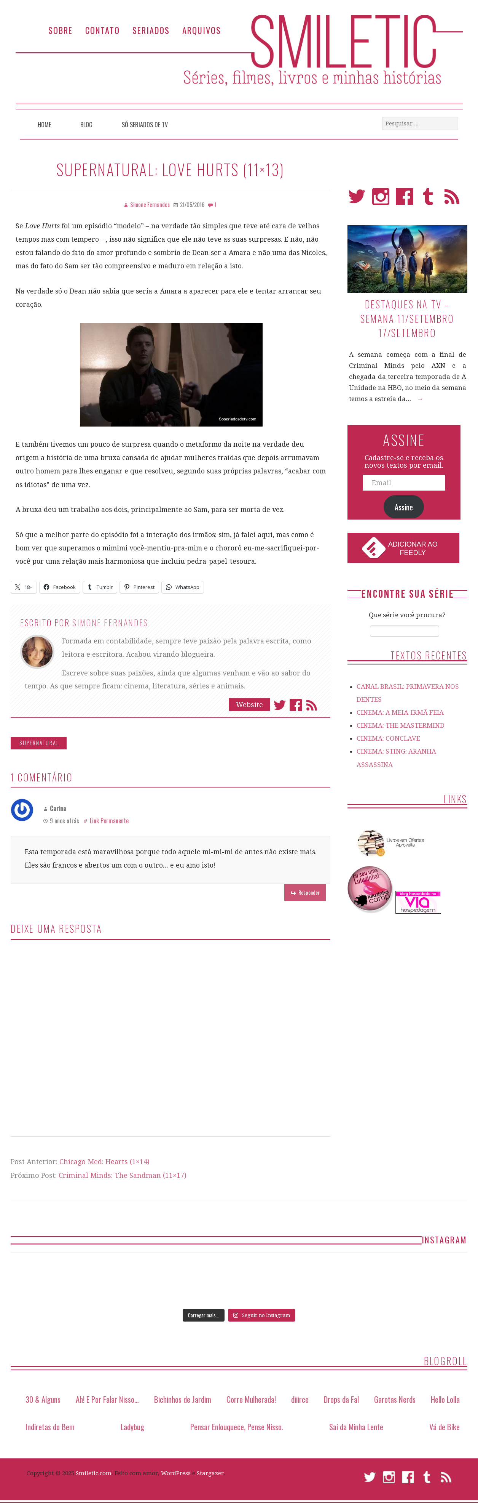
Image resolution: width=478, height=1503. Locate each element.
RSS (451, 200)
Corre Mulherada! (251, 1399)
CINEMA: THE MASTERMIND (401, 725)
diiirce (300, 1399)
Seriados (151, 30)
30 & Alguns (43, 1399)
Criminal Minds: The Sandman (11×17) (122, 1175)
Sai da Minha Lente (356, 1426)
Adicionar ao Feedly (413, 549)
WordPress (176, 1473)
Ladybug (132, 1426)
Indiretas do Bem (50, 1426)
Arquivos (201, 30)
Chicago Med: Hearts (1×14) (104, 1162)
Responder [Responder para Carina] (309, 892)
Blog (86, 124)
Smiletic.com (94, 1473)
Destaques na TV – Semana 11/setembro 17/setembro (407, 318)
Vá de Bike (444, 1426)
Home (44, 124)
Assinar (312, 705)
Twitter (280, 705)
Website (249, 705)
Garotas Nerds (395, 1399)
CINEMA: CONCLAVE (388, 738)
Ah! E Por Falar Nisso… (107, 1399)
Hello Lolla (445, 1399)
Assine (404, 507)
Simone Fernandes (110, 622)
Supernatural (39, 743)
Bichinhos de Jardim (182, 1399)
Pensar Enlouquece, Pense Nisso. (236, 1426)
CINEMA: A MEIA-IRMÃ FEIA (400, 712)
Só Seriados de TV (145, 124)
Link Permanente (109, 820)
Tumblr (428, 200)
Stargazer (210, 1473)
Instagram (380, 200)
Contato (102, 30)
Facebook (296, 705)
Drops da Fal (341, 1399)
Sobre (60, 30)
